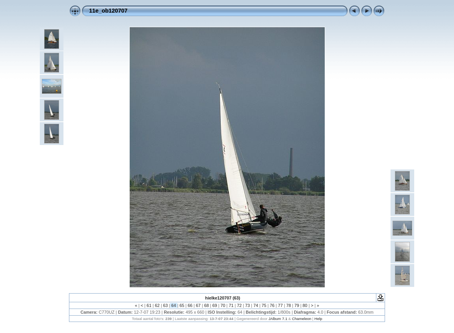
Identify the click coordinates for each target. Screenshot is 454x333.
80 (305, 305)
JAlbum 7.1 (277, 318)
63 (165, 305)
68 (206, 305)
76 (272, 305)
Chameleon (301, 318)
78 (288, 305)
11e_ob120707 (108, 10)
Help (318, 318)
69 (214, 305)
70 (223, 305)
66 (190, 305)
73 (247, 305)
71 (230, 305)
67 (198, 305)
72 (239, 305)
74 (255, 305)
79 (296, 305)
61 (149, 305)
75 (264, 305)
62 (157, 305)
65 (181, 305)
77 (280, 305)
